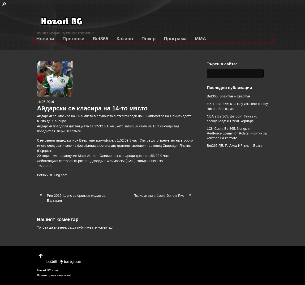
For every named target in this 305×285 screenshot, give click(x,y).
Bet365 (100, 38)
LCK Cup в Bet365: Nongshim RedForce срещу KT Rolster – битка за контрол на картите (236, 133)
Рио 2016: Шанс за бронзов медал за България (71, 198)
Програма (175, 38)
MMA (200, 38)
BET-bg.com (58, 175)
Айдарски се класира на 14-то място (92, 108)
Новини (45, 38)
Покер (149, 38)
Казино (124, 38)
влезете (60, 227)
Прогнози (73, 38)
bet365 (52, 259)
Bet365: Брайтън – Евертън (228, 96)
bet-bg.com (70, 262)
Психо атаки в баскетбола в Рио (164, 195)
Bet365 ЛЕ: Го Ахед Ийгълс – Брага (234, 145)
